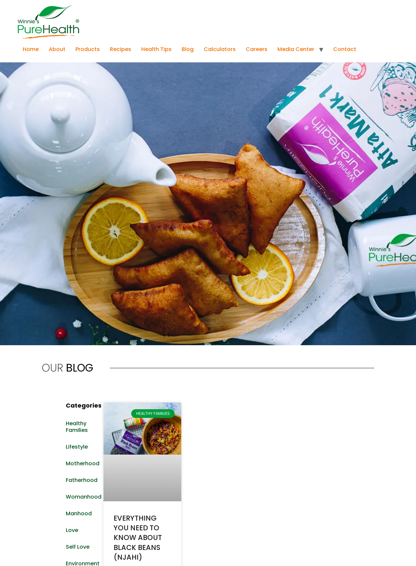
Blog (188, 49)
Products (87, 49)
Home (31, 49)
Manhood (79, 513)
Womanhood (81, 497)
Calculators (220, 49)
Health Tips (156, 49)
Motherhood (81, 463)
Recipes (120, 49)
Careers (256, 49)
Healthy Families (77, 427)
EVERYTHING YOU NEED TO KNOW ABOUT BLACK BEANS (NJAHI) (138, 537)
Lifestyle (77, 447)
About (57, 49)
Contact (344, 49)
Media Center (295, 49)
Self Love (77, 547)
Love (72, 530)
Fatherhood (81, 480)
